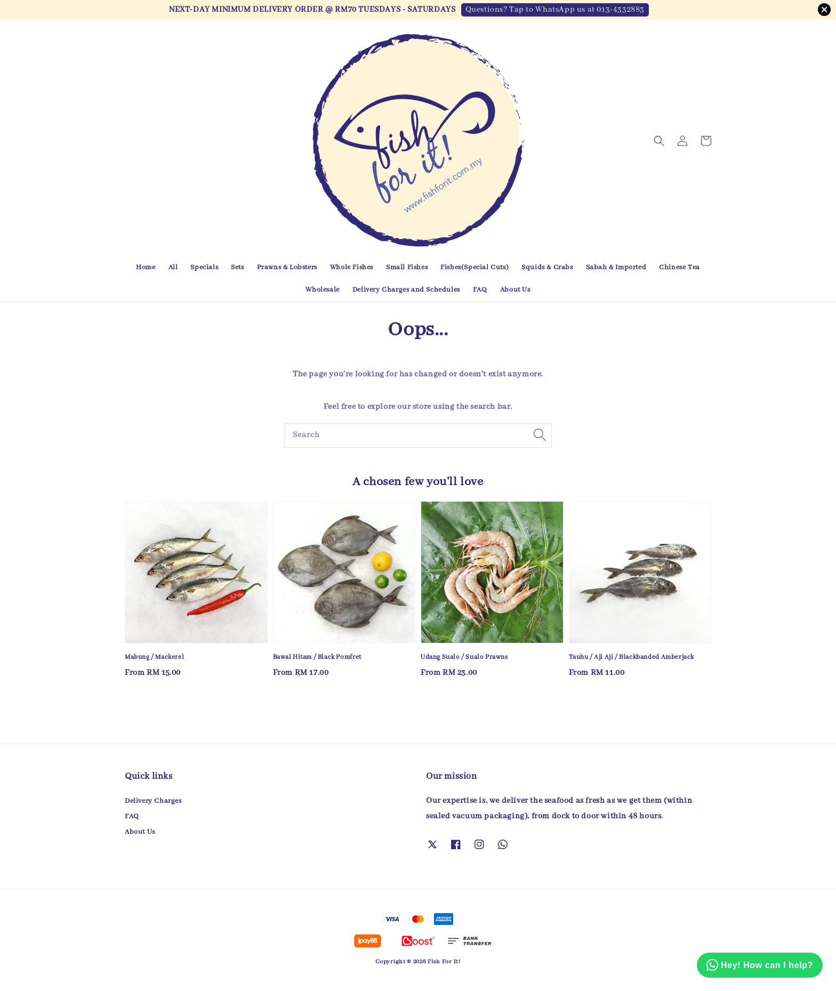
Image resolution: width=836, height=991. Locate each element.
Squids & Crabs (547, 267)
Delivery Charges (153, 800)
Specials (204, 267)
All (173, 267)
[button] (659, 140)
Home (145, 267)
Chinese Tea (679, 267)
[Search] (539, 435)
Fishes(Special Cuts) (474, 267)
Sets (237, 267)
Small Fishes (407, 267)
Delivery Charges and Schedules (406, 289)
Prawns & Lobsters (287, 267)
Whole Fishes (351, 267)
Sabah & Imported (616, 267)
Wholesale (322, 289)
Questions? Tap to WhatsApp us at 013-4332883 (555, 9)
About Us (515, 289)
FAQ (480, 289)
